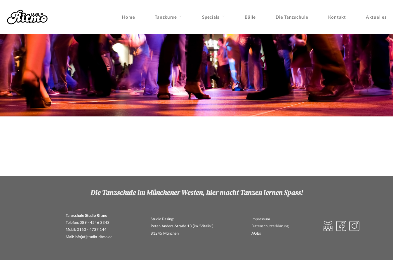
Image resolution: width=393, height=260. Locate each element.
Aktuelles (376, 17)
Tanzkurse (166, 17)
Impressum (260, 219)
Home (128, 17)
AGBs (256, 233)
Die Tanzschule (292, 17)
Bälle (250, 17)
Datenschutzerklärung (270, 226)
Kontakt (337, 17)
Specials (211, 17)
